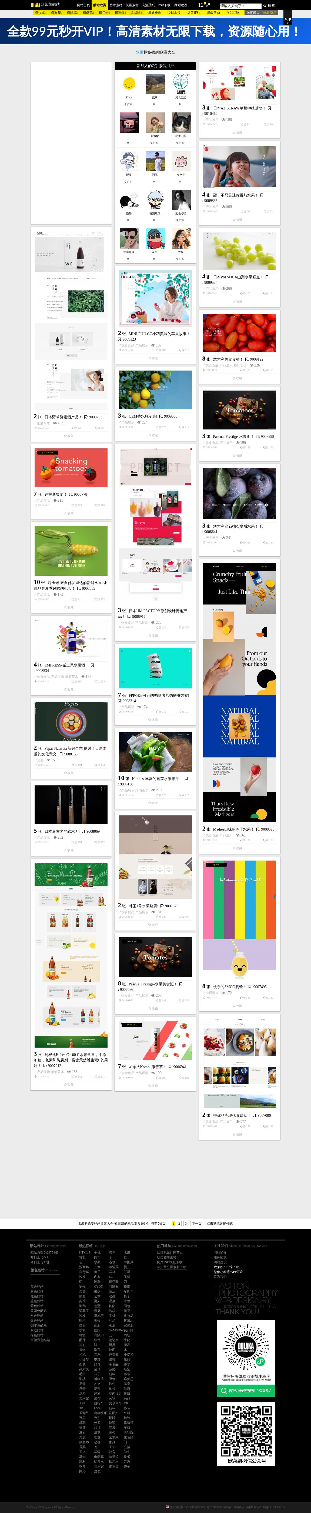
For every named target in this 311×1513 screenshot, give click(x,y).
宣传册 (128, 1325)
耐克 (127, 1311)
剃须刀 (99, 1335)
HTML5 (84, 1252)
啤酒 (82, 1335)
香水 (127, 1364)
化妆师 (128, 1437)
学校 (82, 1330)
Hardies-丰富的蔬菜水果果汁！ (157, 779)
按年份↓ (104, 12)
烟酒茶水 (43, 423)
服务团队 (220, 1257)
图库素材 (115, 5)
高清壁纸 (148, 5)
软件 (97, 1340)
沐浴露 (114, 1267)
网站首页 (83, 5)
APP (97, 1384)
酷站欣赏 (99, 5)
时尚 (82, 1320)
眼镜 (112, 1359)
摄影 (127, 1286)
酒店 (112, 1291)
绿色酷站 (37, 1335)
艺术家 (114, 1437)
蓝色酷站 (37, 1301)
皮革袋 (114, 1466)
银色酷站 (37, 1320)
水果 (127, 1252)
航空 (127, 1369)
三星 (127, 1272)
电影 (97, 1359)
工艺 (112, 1447)
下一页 (197, 1223)
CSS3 (97, 1408)
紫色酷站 (37, 1306)
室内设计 (115, 1393)
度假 (82, 1389)
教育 (112, 1452)
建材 (97, 1393)
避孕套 (114, 1282)
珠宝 (97, 1350)
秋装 (127, 1418)
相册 (112, 1325)
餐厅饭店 (240, 365)
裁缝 (97, 1452)
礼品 (112, 1320)
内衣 (97, 1277)
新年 (112, 1374)
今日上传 (174, 12)
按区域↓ (72, 12)
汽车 (112, 1252)
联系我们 (220, 1277)
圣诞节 (84, 1413)
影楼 (82, 1379)
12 (201, 5)
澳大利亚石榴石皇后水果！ (236, 526)
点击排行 (193, 12)
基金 (82, 1457)
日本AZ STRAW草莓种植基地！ (239, 108)
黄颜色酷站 (39, 1311)
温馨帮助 (213, 12)
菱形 (97, 1389)
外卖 (97, 1423)
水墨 (97, 1262)
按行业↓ (40, 12)
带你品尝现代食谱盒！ (232, 1116)
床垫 (82, 1384)
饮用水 (114, 1462)
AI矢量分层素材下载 (171, 1267)
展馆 (97, 1398)
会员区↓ (136, 12)
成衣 (97, 1432)
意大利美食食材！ (228, 359)
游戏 (112, 1262)
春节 (127, 1374)
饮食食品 (127, 345)
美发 (82, 1437)
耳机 (112, 1272)
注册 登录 (270, 12)
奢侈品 (114, 1364)
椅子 (97, 1272)
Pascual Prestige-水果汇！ (233, 437)
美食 (82, 1291)
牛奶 (127, 1340)
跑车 (97, 1257)
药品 (127, 1398)
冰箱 (112, 1311)
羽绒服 (114, 1286)
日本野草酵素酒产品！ (63, 417)
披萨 (97, 1291)
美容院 (128, 1432)
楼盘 (97, 1311)
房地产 (99, 1316)
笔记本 (114, 1340)
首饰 (82, 1350)
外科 (127, 1413)
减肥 (112, 1369)
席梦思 (128, 1379)
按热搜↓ (120, 12)
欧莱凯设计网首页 (170, 1252)
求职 (82, 1423)
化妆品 (128, 1316)
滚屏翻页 (253, 12)
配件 (82, 1340)
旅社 (97, 1427)
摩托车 (128, 1291)
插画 (82, 1296)
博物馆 (99, 1379)
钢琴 (82, 1466)
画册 (97, 1325)
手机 (97, 1252)
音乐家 (99, 1466)
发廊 (82, 1432)
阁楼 (112, 1432)
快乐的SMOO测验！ (230, 987)
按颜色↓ (88, 12)
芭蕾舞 (114, 1355)
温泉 (112, 1301)
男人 (97, 1301)
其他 (40, 760)
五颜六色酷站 (40, 1340)
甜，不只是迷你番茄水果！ (236, 195)
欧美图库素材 (166, 1257)
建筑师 (128, 1423)
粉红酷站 (37, 1330)
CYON (98, 1286)
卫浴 (82, 1452)
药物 (112, 1398)
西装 (82, 1364)
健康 (127, 1389)
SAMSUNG (117, 1330)
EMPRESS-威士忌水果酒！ (67, 665)
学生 (127, 1452)
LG (111, 1277)
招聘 (112, 1418)
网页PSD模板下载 (169, 1262)
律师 (82, 1427)
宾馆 (82, 1301)
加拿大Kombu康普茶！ (148, 1067)
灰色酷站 (37, 1316)
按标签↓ (56, 12)
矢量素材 (132, 5)
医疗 (97, 1330)
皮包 (97, 1471)
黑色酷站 (37, 1286)
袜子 (97, 1374)
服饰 (97, 1364)
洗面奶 (84, 1267)
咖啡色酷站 (39, 1325)
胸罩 (97, 1282)
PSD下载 (164, 5)
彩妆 (82, 1257)
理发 (97, 1437)
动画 (112, 1296)
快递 (112, 1423)
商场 (127, 1335)
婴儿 (127, 1267)
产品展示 (212, 120)
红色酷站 (37, 1296)
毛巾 (82, 1374)
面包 (127, 1306)
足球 (97, 1369)
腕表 (127, 1345)
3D (81, 1408)
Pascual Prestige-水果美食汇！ (153, 984)
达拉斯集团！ (56, 494)
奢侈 (97, 1320)
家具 (112, 1442)
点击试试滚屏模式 (220, 1223)
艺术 (97, 1296)
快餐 (127, 1457)
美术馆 (84, 1398)
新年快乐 (100, 1413)
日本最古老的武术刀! (62, 831)
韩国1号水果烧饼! (144, 906)
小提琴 (128, 1355)
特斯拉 (114, 1457)
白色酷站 (37, 1291)
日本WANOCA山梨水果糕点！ (238, 277)
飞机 (127, 1277)
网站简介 (220, 1252)
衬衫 (82, 1345)
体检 (112, 1389)
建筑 (127, 1393)
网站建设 (180, 5)
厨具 (112, 1345)
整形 (97, 1418)
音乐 (97, 1355)
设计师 (128, 1330)
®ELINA (233, 12)
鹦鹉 (82, 1306)
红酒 (82, 1325)
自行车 (84, 1272)
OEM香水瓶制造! (143, 416)
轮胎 (127, 1359)
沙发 (82, 1277)
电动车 (99, 1457)
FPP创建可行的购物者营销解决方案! (159, 696)
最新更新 (154, 12)
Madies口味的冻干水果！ (234, 829)
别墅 (97, 1306)
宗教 (127, 1301)
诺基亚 (84, 1311)
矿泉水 (128, 1320)
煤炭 (82, 1393)
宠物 (82, 1286)
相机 (82, 1355)
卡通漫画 (212, 993)
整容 (82, 1418)
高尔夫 (84, 1369)
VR (126, 1403)
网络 (82, 1471)
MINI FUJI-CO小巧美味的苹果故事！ (159, 334)
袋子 (127, 1466)
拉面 (112, 1350)
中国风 (128, 1262)
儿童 (97, 1267)
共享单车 (115, 1403)
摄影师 (84, 1442)
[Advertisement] (71, 143)
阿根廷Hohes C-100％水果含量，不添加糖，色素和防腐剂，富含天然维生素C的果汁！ (71, 1060)
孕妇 (127, 1427)
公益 (127, 1447)
